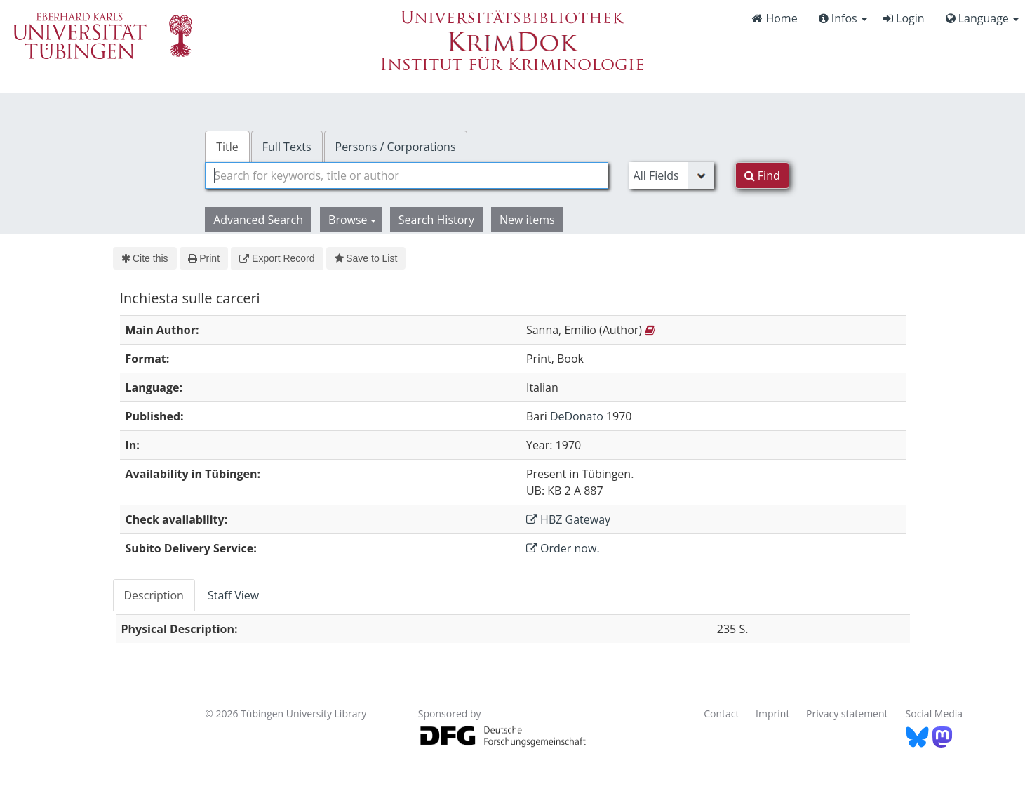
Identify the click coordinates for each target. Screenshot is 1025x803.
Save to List (366, 258)
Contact (721, 713)
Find (762, 175)
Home (774, 18)
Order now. (563, 548)
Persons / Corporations (395, 146)
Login (904, 18)
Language (982, 18)
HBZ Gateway (568, 519)
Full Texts (286, 146)
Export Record (276, 258)
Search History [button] (436, 219)
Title (227, 146)
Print (204, 258)
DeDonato (576, 416)
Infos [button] (843, 18)
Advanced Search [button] (258, 219)
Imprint (772, 713)
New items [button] (527, 219)
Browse (352, 219)
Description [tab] (154, 595)
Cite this (144, 258)
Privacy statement (847, 713)
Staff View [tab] (233, 595)
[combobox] (406, 175)
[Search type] (671, 175)
